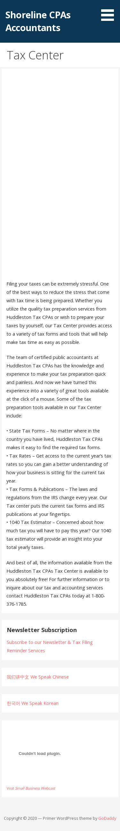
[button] (110, 11)
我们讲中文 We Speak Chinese (38, 677)
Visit (31, 788)
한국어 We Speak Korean (33, 703)
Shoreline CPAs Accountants (37, 21)
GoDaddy (107, 818)
